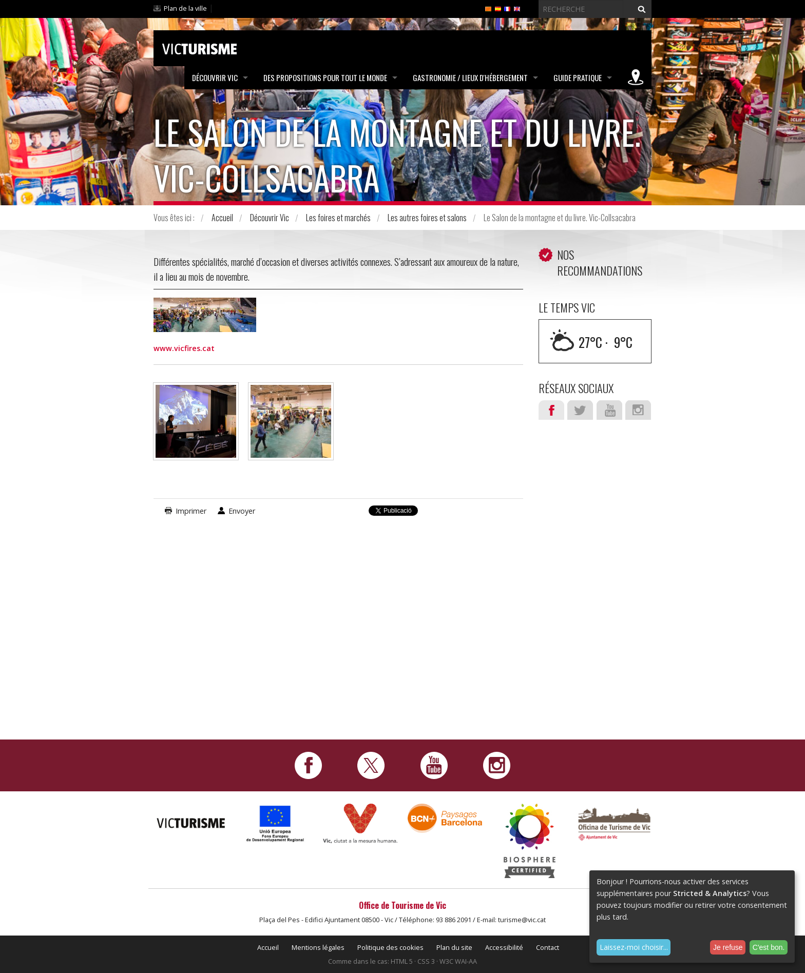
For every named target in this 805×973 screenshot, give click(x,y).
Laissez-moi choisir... (634, 947)
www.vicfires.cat (184, 348)
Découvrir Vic (215, 77)
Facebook (551, 410)
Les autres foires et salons (427, 217)
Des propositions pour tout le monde (325, 77)
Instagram (638, 410)
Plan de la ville (185, 8)
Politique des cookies (390, 947)
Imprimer (191, 511)
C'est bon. (769, 947)
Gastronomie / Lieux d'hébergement (470, 77)
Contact (547, 947)
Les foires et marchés (338, 217)
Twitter (580, 410)
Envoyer (241, 511)
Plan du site (454, 947)
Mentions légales (318, 947)
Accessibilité (504, 947)
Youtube (609, 410)
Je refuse (728, 947)
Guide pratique (577, 77)
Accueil (222, 217)
